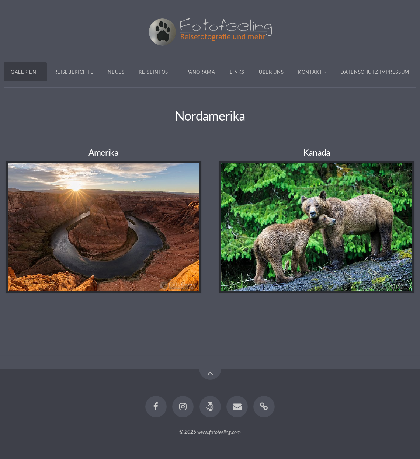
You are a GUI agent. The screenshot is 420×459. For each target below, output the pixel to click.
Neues (116, 72)
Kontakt (310, 72)
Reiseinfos (153, 72)
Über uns (271, 72)
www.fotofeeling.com (219, 431)
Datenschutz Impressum (374, 72)
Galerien (23, 72)
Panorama (200, 72)
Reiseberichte (73, 72)
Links (237, 72)
